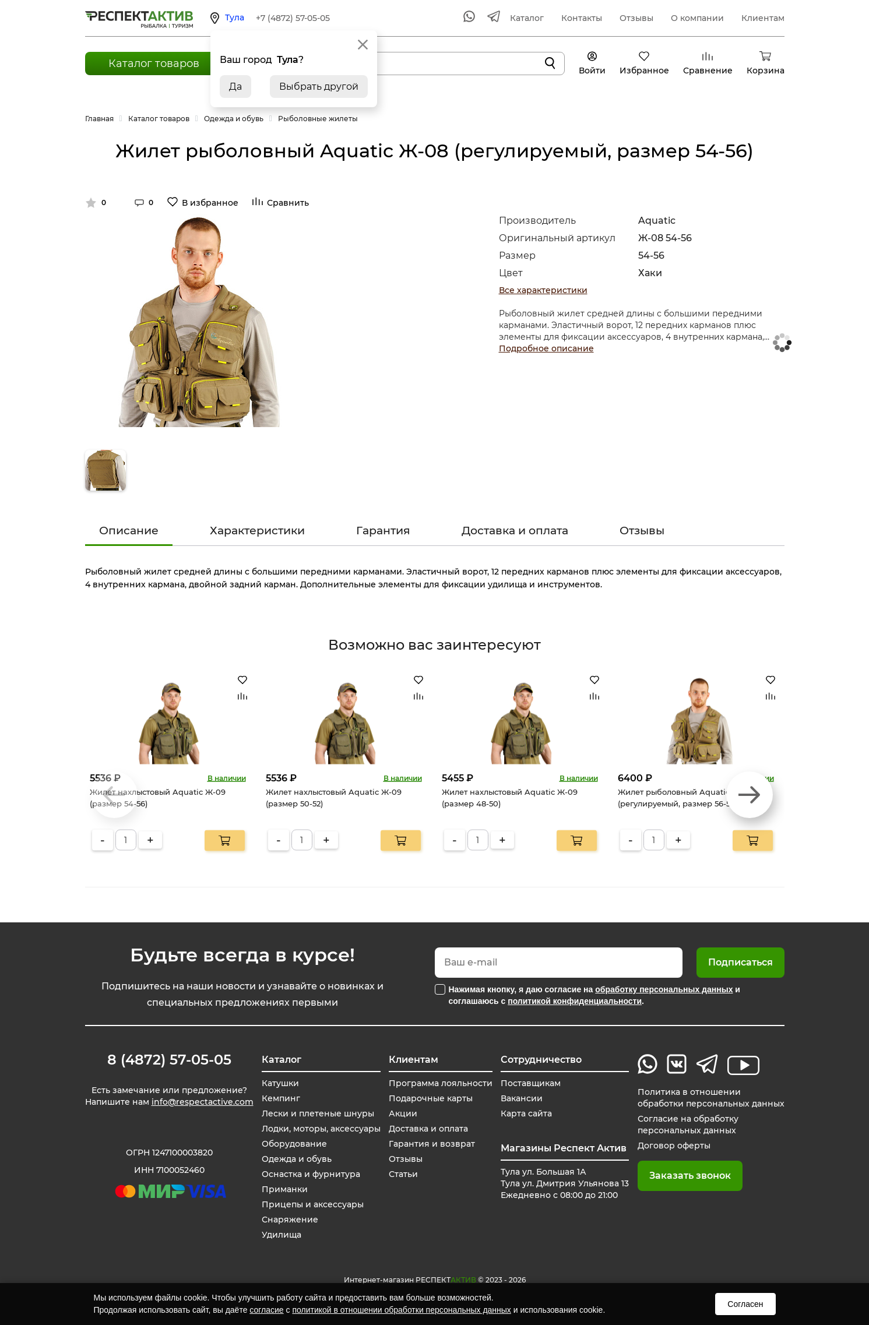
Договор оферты (674, 1145)
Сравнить (288, 203)
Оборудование (294, 1144)
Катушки (280, 1083)
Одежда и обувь (297, 1159)
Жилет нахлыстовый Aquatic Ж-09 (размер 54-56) (158, 797)
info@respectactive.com (203, 1102)
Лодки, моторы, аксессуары (321, 1128)
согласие (266, 1310)
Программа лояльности (440, 1083)
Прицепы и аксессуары (313, 1204)
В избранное (210, 203)
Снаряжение (290, 1219)
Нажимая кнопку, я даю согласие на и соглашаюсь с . (594, 995)
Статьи (403, 1174)
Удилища (281, 1234)
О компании (697, 18)
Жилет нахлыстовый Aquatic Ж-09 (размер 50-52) (334, 797)
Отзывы (636, 18)
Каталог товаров (153, 63)
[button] (749, 794)
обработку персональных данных (664, 989)
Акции (403, 1113)
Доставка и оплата (515, 530)
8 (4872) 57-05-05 (169, 1060)
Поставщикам (531, 1083)
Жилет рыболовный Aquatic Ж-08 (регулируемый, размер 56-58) (685, 797)
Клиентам (762, 18)
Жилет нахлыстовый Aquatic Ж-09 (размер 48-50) (510, 797)
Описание (129, 530)
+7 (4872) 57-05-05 (293, 18)
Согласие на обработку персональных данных (688, 1124)
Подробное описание (546, 348)
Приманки (285, 1189)
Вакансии (522, 1098)
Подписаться (740, 962)
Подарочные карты (431, 1098)
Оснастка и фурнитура (311, 1174)
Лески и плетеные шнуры (318, 1113)
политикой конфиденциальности (575, 1001)
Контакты (581, 18)
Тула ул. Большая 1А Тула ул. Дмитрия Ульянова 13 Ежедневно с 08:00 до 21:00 (565, 1183)
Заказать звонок (690, 1175)
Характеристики (257, 530)
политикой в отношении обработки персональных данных (401, 1310)
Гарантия (383, 530)
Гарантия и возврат (432, 1144)
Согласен (745, 1304)
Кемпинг (281, 1098)
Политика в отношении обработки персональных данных (711, 1098)
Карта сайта (526, 1113)
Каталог (527, 18)
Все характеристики (543, 290)
